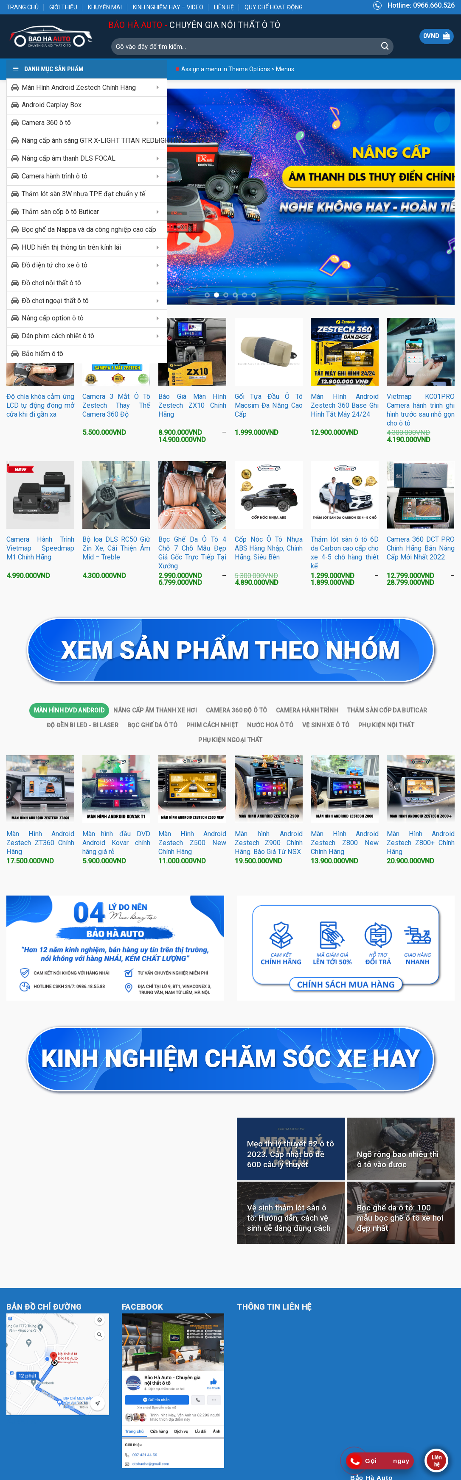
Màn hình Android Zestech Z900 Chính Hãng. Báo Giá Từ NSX (269, 843)
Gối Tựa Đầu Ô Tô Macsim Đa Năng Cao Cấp (269, 406)
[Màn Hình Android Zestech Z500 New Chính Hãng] (192, 789)
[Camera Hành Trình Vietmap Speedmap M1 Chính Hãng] (40, 495)
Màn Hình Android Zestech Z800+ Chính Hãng (421, 843)
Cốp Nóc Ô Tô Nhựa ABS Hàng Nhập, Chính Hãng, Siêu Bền (269, 549)
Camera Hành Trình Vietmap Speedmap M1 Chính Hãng (40, 549)
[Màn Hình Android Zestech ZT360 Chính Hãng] (40, 789)
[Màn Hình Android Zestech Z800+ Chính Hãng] (421, 789)
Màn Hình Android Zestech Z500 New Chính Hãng (192, 843)
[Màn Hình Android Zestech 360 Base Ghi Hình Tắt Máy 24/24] (345, 352)
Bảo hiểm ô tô (42, 354)
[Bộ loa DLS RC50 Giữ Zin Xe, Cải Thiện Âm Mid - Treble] (116, 495)
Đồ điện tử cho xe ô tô (54, 265)
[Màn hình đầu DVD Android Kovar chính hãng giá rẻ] (116, 789)
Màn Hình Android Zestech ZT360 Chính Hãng (40, 843)
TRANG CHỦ (22, 7)
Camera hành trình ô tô (54, 176)
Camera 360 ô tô (46, 123)
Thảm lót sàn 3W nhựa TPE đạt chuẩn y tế (84, 194)
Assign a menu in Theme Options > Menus (237, 69)
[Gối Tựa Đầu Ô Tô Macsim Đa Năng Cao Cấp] (269, 352)
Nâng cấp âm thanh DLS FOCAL (68, 158)
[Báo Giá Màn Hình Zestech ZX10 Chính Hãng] (192, 352)
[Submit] (385, 46)
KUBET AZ (23, 1421)
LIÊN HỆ (224, 7)
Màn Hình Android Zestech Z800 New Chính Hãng (345, 843)
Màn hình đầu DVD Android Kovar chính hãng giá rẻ (116, 843)
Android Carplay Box (52, 105)
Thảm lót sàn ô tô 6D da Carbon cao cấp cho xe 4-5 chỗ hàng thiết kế (345, 553)
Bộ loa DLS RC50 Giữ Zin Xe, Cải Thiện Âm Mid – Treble (116, 549)
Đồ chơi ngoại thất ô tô (55, 301)
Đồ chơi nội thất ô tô (51, 283)
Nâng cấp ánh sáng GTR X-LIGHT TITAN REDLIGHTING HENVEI (94, 140)
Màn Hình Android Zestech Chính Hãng (79, 87)
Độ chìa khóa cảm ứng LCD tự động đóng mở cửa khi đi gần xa (40, 406)
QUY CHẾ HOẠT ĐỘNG (274, 7)
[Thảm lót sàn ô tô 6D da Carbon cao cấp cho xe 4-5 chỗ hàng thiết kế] (345, 495)
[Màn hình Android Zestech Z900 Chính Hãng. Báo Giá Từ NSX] (269, 789)
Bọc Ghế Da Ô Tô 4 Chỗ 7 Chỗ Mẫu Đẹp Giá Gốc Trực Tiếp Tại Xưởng (192, 553)
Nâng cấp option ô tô (53, 318)
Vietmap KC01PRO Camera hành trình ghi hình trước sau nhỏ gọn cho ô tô (421, 410)
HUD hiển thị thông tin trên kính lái (71, 247)
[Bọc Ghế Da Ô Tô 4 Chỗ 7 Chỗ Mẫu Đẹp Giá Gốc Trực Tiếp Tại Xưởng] (192, 495)
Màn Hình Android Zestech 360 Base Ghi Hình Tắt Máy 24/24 (345, 406)
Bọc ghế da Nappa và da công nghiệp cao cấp (89, 229)
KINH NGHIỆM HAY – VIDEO (168, 7)
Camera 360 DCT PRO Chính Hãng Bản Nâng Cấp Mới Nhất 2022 (421, 549)
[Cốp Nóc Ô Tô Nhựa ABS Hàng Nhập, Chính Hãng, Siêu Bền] (269, 495)
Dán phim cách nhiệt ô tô (58, 336)
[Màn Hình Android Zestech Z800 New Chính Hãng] (345, 789)
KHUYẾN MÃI (105, 7)
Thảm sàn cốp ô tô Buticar (60, 212)
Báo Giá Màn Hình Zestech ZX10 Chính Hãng (192, 406)
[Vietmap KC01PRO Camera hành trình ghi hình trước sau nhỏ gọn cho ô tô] (421, 352)
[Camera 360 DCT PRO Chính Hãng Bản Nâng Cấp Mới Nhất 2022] (421, 495)
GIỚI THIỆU (63, 7)
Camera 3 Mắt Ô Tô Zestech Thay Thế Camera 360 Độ (116, 406)
